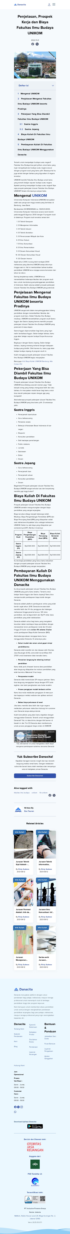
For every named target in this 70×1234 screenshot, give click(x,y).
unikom (34, 793)
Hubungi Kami (19, 1065)
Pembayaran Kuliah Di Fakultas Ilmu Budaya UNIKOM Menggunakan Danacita (36, 149)
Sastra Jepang (32, 129)
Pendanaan (33, 1047)
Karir (16, 1041)
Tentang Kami (19, 1029)
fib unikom (43, 793)
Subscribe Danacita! (35, 776)
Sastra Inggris (31, 124)
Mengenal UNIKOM (30, 93)
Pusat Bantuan (49, 1044)
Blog (15, 1047)
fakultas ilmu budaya (21, 793)
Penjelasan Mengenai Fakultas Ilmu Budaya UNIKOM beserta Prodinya (34, 104)
